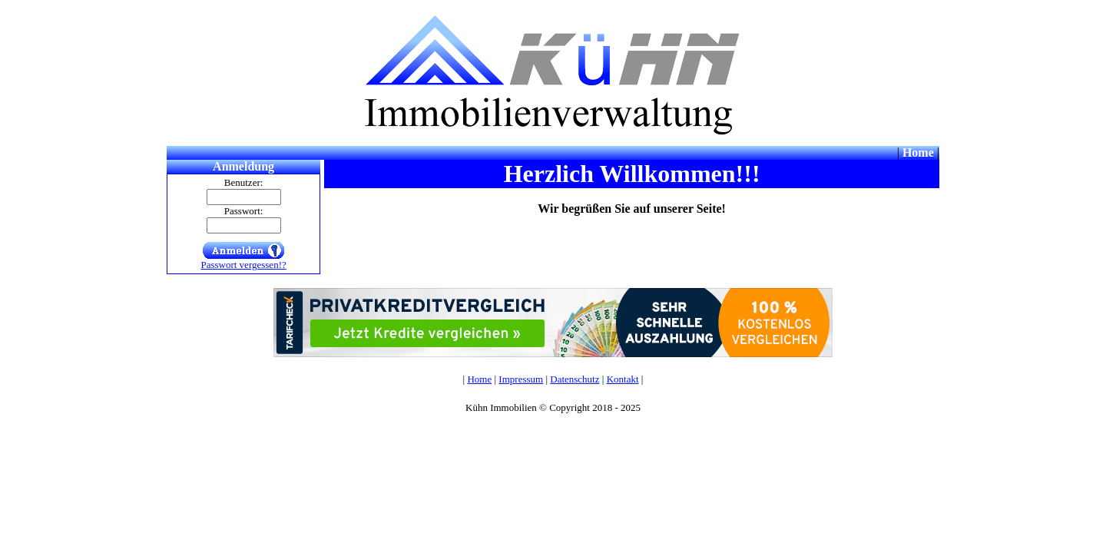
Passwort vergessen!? (243, 264)
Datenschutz (574, 379)
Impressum (520, 379)
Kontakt (623, 379)
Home (479, 379)
